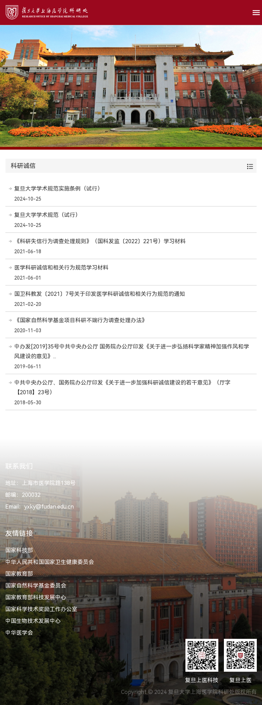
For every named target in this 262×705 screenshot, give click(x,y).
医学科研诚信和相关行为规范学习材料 (61, 267)
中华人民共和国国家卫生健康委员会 (49, 562)
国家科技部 (19, 550)
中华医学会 (19, 632)
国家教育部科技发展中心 (35, 597)
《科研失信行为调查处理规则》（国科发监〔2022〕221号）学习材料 (100, 241)
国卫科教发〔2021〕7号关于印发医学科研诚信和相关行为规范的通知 (99, 294)
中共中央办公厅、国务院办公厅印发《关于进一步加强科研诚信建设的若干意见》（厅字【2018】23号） (122, 387)
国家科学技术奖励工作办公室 (41, 609)
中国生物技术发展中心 (33, 621)
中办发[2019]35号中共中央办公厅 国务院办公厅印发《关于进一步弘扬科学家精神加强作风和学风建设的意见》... (131, 351)
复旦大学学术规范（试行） (47, 215)
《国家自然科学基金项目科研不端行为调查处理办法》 (80, 320)
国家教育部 (19, 574)
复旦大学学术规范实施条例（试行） (58, 188)
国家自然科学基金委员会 (35, 585)
